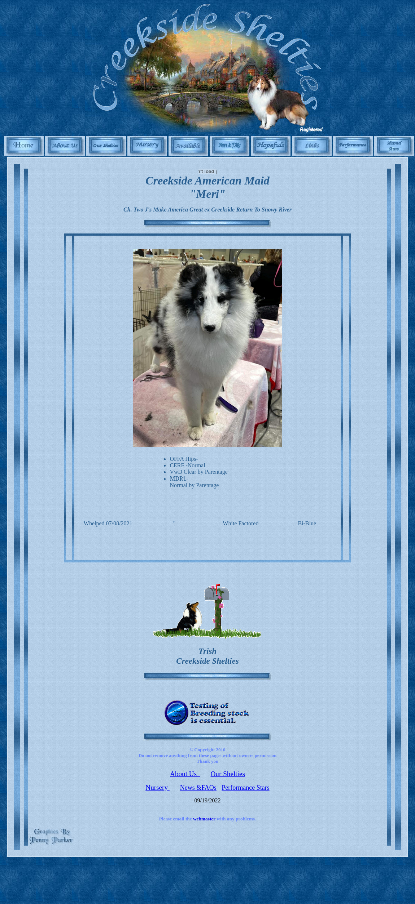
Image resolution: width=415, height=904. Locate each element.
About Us (185, 774)
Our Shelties (228, 774)
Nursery (157, 787)
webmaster (205, 818)
